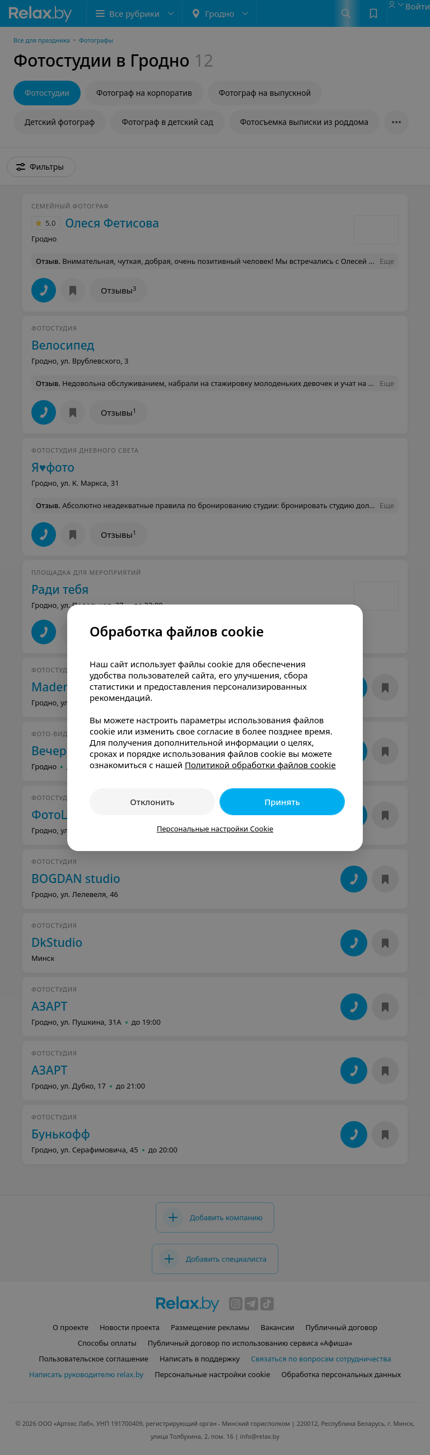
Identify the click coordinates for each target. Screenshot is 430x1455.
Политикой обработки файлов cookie (260, 764)
